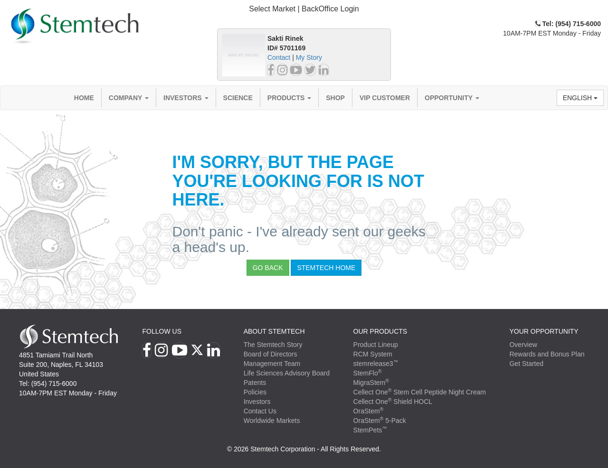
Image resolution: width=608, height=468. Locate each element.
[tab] (304, 9)
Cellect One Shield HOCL (393, 401)
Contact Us (260, 411)
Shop (335, 98)
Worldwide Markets (272, 420)
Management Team (272, 363)
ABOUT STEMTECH (274, 331)
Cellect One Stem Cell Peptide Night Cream (419, 392)
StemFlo (367, 373)
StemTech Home (326, 267)
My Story (309, 57)
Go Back (268, 267)
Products (289, 98)
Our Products (380, 331)
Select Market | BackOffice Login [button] (304, 9)
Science (238, 98)
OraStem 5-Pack (379, 420)
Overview (523, 344)
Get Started (526, 363)
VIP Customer (385, 98)
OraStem (368, 411)
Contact (278, 57)
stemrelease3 (376, 363)
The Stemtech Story (273, 344)
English (580, 98)
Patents (255, 382)
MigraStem (371, 382)
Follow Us (161, 331)
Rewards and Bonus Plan (546, 354)
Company (129, 98)
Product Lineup (375, 344)
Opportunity (452, 98)
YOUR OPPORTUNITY (543, 331)
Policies (255, 392)
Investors (186, 98)
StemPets (370, 430)
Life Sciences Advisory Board (287, 373)
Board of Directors (270, 354)
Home (84, 98)
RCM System (372, 354)
